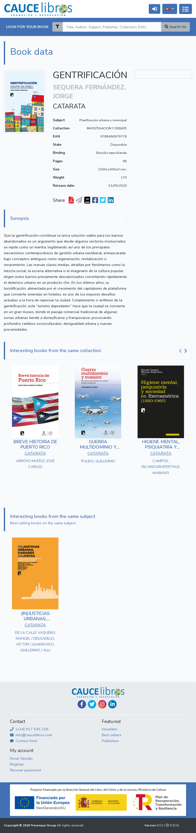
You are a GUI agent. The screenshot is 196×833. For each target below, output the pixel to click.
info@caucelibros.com (31, 734)
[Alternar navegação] (185, 9)
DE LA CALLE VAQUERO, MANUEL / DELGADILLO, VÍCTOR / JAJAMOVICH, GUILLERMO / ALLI (35, 641)
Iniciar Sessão (21, 758)
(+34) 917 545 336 (29, 729)
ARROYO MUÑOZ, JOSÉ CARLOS (35, 463)
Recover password (25, 770)
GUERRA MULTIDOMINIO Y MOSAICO (98, 447)
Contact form (23, 740)
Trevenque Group (44, 825)
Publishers (110, 740)
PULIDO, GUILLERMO (98, 461)
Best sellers (111, 734)
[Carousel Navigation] (184, 351)
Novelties (109, 729)
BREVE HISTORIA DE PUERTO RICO (35, 444)
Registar (17, 764)
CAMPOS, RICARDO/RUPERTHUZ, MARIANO (161, 466)
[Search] (112, 27)
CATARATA (69, 106)
